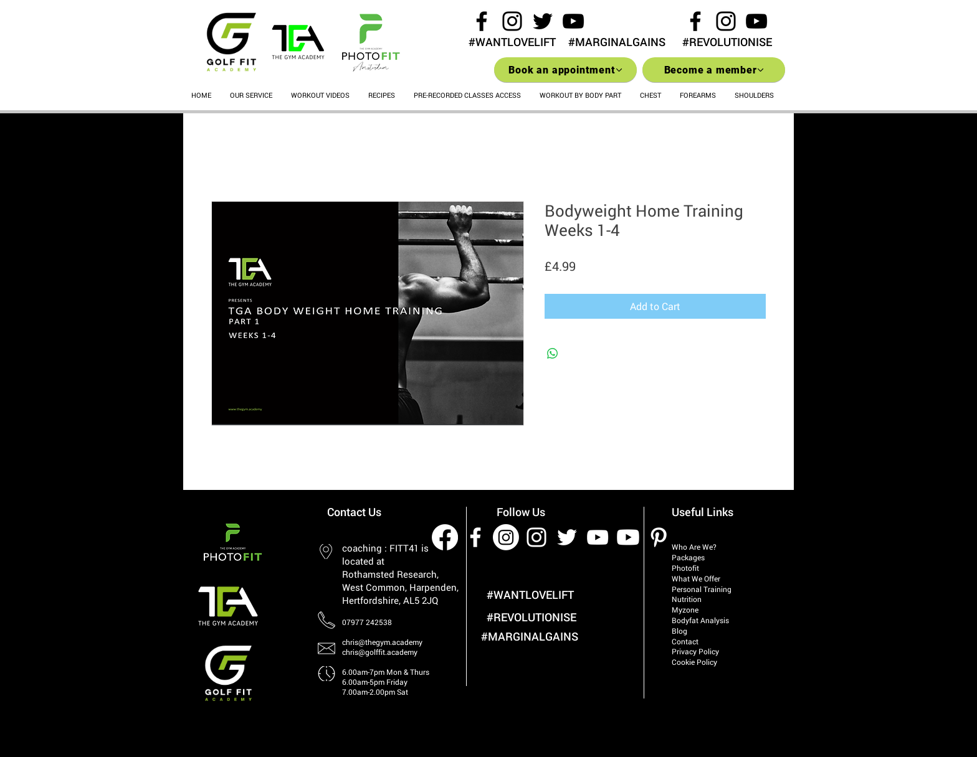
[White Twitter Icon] (567, 537)
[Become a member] (713, 69)
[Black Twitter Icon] (543, 21)
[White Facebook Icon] (475, 537)
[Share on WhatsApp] (552, 353)
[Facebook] (445, 537)
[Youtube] (628, 537)
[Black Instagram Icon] (512, 21)
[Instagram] (506, 537)
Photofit (685, 568)
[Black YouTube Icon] (573, 21)
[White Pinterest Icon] (659, 537)
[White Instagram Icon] (536, 537)
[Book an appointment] (565, 69)
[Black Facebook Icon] (482, 21)
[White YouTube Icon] (597, 537)
